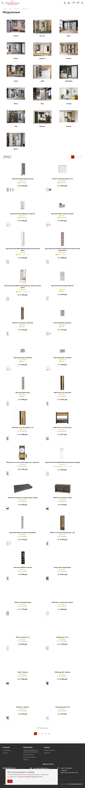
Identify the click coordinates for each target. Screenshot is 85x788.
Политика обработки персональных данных (31, 751)
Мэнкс (16, 103)
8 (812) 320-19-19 (9, 768)
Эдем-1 (16, 149)
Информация (27, 747)
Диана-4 (42, 58)
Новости (5, 753)
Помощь (47, 747)
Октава (68, 103)
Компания (6, 747)
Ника (42, 103)
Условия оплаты (28, 754)
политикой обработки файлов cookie (30, 776)
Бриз (68, 36)
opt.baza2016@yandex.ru (41, 768)
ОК (10, 781)
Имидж (68, 58)
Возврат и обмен (49, 750)
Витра (16, 58)
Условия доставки (29, 757)
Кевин (16, 81)
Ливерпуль (69, 81)
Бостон (42, 36)
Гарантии (47, 753)
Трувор (68, 126)
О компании (7, 750)
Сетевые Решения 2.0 (75, 784)
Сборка (25, 759)
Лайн (42, 81)
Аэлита (15, 36)
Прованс (42, 126)
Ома (15, 126)
